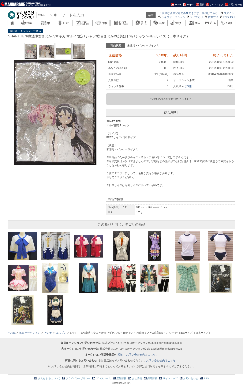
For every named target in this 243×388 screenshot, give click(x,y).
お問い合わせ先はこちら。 (162, 360)
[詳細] (188, 86)
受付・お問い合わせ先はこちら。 (138, 354)
